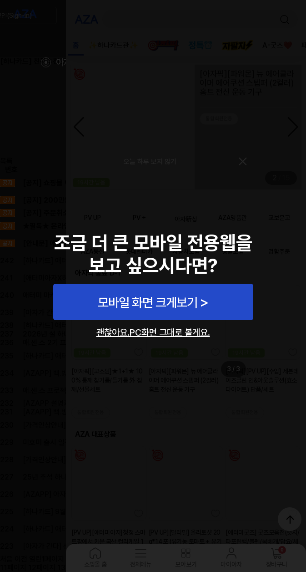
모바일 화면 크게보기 (147, 302)
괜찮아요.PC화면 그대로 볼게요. (153, 332)
